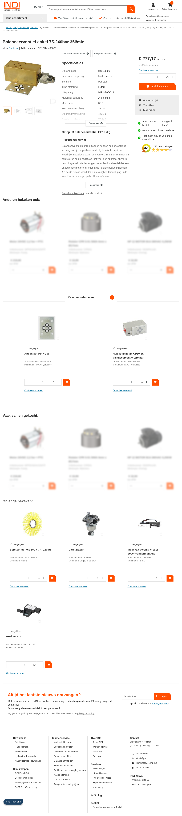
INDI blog (96, 708)
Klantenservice (61, 651)
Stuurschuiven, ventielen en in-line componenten (76, 27)
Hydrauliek (44, 27)
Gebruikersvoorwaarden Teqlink (108, 720)
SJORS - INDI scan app (26, 700)
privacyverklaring (85, 626)
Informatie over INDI (137, 799)
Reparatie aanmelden (64, 679)
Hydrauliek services (102, 691)
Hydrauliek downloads (25, 669)
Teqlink (95, 716)
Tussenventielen (10, 30)
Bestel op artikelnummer (157, 16)
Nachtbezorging (61, 688)
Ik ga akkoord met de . (146, 618)
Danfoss (13, 48)
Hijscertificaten (100, 686)
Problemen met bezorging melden (70, 683)
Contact (134, 651)
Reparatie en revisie (102, 696)
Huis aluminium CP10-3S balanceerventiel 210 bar (128, 355)
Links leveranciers (62, 693)
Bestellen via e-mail (24, 691)
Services (96, 677)
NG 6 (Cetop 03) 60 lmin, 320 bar (155, 27)
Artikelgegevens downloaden (28, 696)
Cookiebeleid (118, 799)
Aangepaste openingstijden (66, 697)
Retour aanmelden (62, 669)
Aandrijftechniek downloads (28, 674)
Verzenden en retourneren (66, 665)
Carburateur (58, 549)
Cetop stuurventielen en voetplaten (119, 27)
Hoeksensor (146, 549)
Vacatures (97, 665)
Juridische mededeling (84, 799)
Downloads (19, 651)
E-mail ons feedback (73, 193)
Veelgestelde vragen (63, 655)
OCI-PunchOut (22, 686)
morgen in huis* (167, 123)
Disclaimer (66, 799)
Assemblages (99, 681)
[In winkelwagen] (66, 382)
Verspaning (98, 700)
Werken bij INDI (100, 660)
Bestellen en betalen (63, 660)
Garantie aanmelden (63, 674)
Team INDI (98, 655)
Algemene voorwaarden (46, 799)
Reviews (97, 669)
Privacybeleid (104, 799)
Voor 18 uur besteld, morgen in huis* (75, 18)
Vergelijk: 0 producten (156, 20)
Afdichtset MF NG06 (36, 353)
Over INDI (96, 651)
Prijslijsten (20, 655)
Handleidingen (22, 660)
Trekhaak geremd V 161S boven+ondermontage (110, 551)
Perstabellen (21, 665)
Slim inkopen (21, 682)
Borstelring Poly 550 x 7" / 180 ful (22, 551)
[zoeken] (131, 7)
